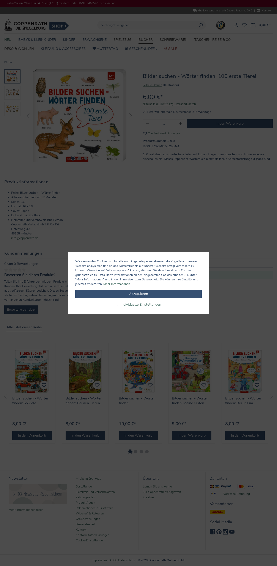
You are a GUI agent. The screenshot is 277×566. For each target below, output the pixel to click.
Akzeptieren (138, 293)
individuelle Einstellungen (140, 304)
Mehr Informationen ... (118, 284)
